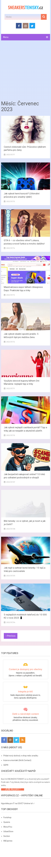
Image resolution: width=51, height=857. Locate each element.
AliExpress (7, 841)
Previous (11, 636)
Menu (6, 37)
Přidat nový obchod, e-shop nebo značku (20, 756)
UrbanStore (8, 831)
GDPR (5, 765)
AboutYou (7, 827)
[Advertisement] (25, 69)
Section (6, 836)
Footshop (7, 817)
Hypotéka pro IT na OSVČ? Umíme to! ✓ (18, 803)
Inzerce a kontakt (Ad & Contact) (17, 760)
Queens (6, 822)
